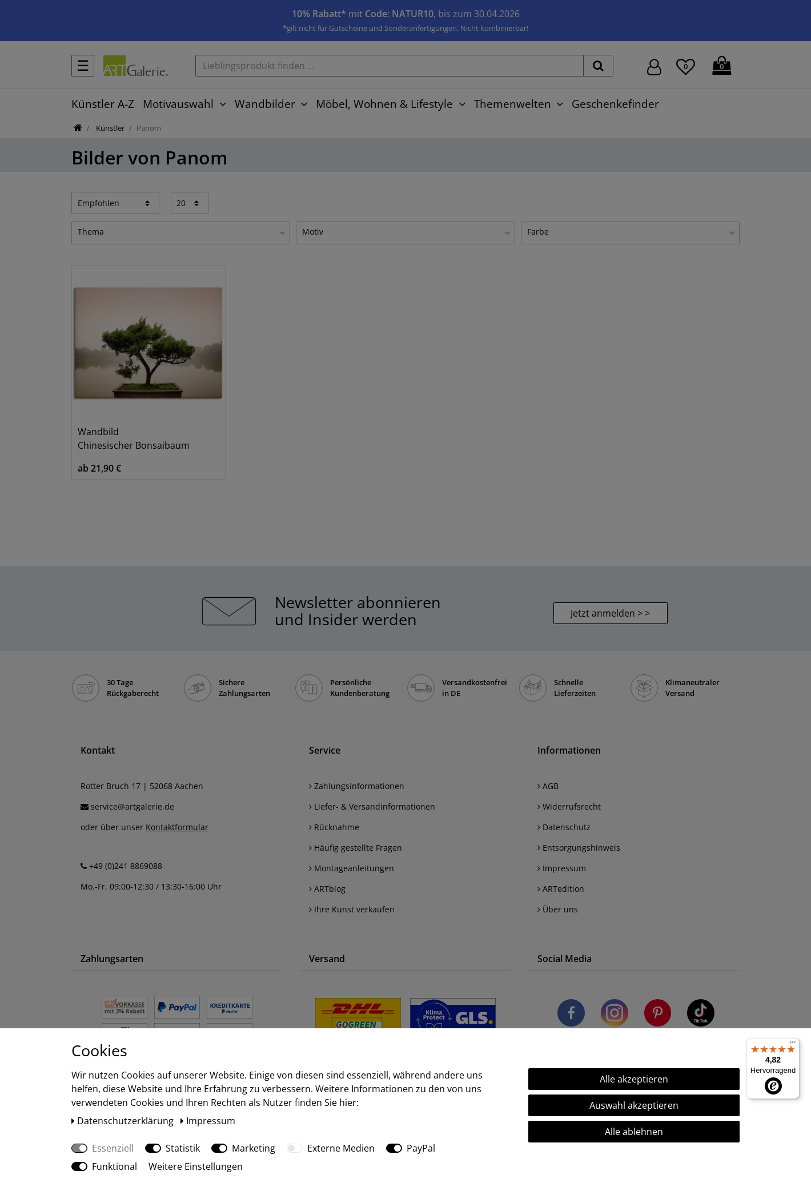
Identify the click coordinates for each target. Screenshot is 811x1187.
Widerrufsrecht (569, 806)
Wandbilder (265, 103)
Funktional (114, 1166)
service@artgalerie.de (132, 806)
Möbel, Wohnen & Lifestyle (384, 103)
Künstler (109, 128)
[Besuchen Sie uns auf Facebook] (571, 1014)
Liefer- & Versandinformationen (372, 806)
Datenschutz (564, 827)
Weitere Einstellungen (195, 1166)
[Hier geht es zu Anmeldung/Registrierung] (654, 66)
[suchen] (598, 66)
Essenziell (113, 1148)
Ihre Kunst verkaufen (352, 909)
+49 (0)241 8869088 (125, 865)
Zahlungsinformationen (356, 785)
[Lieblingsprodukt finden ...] (389, 66)
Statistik (183, 1148)
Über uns (557, 909)
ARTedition (560, 888)
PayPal (421, 1148)
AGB (548, 785)
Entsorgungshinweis (578, 847)
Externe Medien (341, 1148)
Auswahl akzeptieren (633, 1105)
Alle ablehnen (634, 1131)
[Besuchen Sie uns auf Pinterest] (658, 1014)
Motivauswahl (178, 103)
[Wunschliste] (686, 65)
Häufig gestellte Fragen (355, 847)
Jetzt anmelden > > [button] (610, 613)
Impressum (561, 868)
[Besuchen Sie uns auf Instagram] (614, 1014)
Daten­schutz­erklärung (123, 1120)
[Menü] (793, 1045)
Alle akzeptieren (634, 1079)
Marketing (253, 1148)
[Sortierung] (115, 203)
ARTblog (327, 888)
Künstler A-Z (102, 103)
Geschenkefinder (615, 103)
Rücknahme (334, 827)
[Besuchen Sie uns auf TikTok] (701, 1014)
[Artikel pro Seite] (190, 203)
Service (324, 750)
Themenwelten (512, 103)
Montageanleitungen (351, 868)
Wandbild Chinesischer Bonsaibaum (134, 438)
